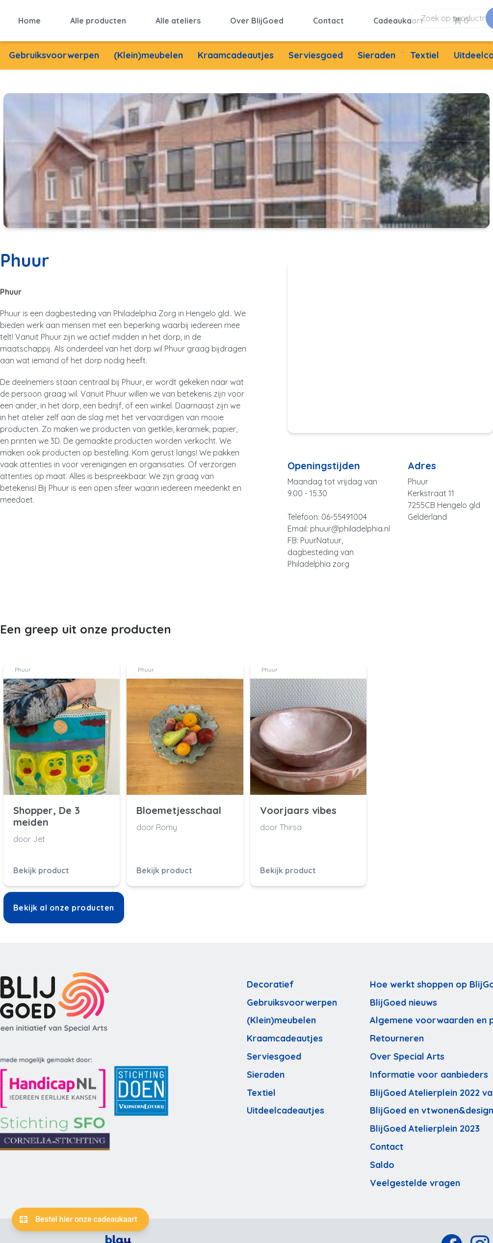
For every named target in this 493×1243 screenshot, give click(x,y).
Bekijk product (41, 865)
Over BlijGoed (257, 18)
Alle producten (98, 18)
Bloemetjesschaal (178, 806)
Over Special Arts (407, 1051)
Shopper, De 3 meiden (46, 811)
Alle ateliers (178, 18)
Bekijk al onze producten (63, 903)
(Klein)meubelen (148, 50)
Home (29, 18)
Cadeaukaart (398, 18)
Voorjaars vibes (298, 806)
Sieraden (376, 50)
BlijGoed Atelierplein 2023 (425, 1123)
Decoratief (270, 979)
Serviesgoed (315, 50)
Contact (328, 18)
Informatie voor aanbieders (429, 1069)
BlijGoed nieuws (403, 997)
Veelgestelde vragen (415, 1178)
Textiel (424, 50)
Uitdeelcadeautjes (285, 1106)
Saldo (382, 1160)
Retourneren (397, 1033)
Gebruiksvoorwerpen (54, 50)
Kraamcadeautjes (236, 50)
